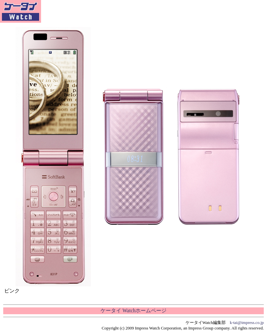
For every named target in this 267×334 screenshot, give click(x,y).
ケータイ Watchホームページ (133, 310)
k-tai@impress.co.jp (247, 322)
